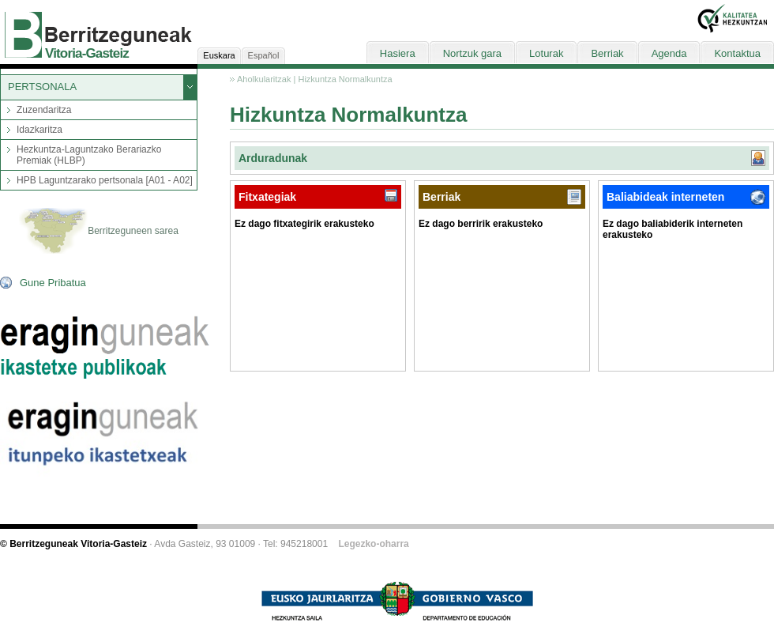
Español (264, 55)
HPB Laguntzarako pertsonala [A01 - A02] (105, 180)
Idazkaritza (39, 129)
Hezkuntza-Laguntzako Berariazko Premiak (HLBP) (89, 155)
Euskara (219, 55)
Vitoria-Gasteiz (87, 53)
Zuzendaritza (44, 109)
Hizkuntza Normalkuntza (345, 79)
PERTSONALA (42, 86)
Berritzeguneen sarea (98, 231)
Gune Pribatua (53, 283)
